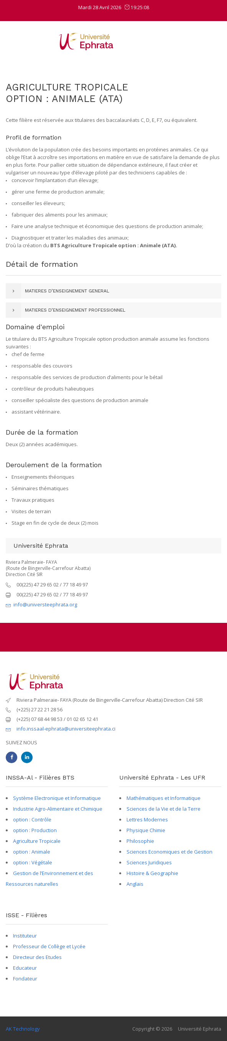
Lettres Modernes (147, 819)
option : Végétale (32, 862)
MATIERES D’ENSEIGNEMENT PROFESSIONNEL (75, 310)
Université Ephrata (199, 1028)
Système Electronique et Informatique (57, 798)
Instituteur (25, 935)
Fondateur (25, 978)
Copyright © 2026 (152, 1028)
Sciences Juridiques (149, 862)
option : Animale (31, 851)
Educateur (25, 967)
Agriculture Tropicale (37, 840)
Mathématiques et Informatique (164, 798)
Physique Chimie (146, 830)
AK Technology (23, 1028)
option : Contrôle (32, 819)
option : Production (35, 830)
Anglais (135, 883)
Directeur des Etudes (37, 957)
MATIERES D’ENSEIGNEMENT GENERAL (67, 291)
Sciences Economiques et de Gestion (169, 851)
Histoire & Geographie (152, 873)
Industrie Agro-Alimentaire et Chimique (57, 808)
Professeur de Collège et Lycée (49, 946)
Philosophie (140, 840)
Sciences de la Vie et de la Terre (164, 808)
